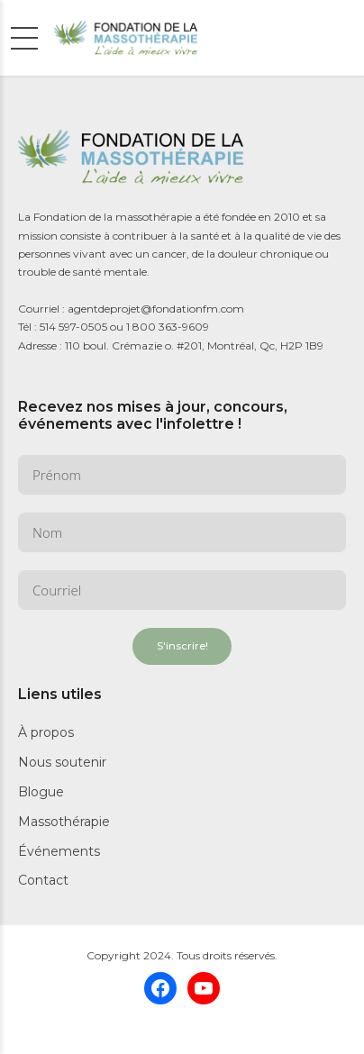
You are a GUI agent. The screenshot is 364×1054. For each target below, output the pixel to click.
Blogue (41, 792)
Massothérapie (64, 821)
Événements (59, 851)
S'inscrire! (182, 646)
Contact (43, 880)
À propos (46, 732)
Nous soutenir (62, 762)
